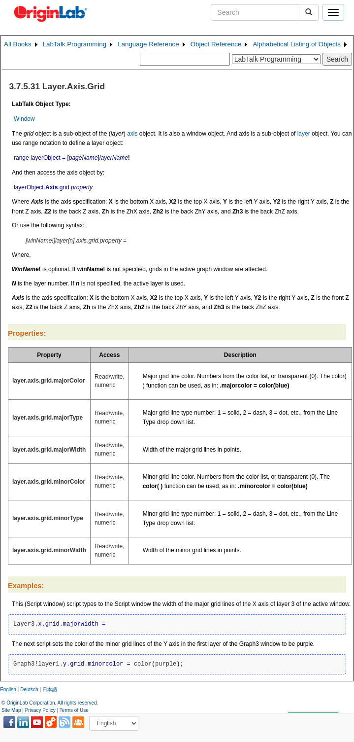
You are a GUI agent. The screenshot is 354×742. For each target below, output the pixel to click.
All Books (18, 44)
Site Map (11, 710)
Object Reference (216, 44)
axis (132, 133)
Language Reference (148, 44)
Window (24, 118)
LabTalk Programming (75, 44)
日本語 (49, 689)
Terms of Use (74, 710)
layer (303, 133)
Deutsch (29, 689)
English (8, 689)
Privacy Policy (40, 710)
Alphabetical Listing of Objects (297, 44)
